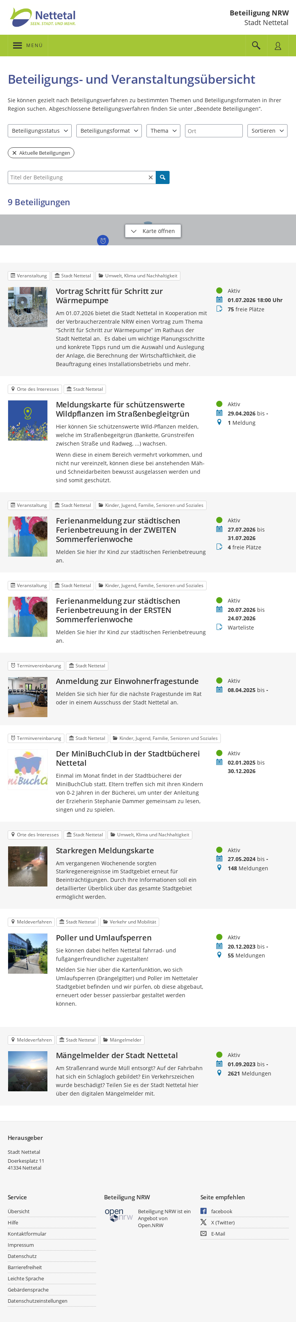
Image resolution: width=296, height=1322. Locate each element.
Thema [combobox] (159, 130)
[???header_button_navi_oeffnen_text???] (28, 45)
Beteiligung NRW (259, 12)
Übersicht (19, 1211)
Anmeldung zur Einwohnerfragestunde (127, 681)
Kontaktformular (27, 1233)
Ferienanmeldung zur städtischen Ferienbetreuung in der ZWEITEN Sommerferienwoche (118, 530)
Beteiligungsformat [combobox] (105, 130)
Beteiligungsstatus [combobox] (36, 130)
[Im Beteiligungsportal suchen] (256, 45)
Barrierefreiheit (25, 1267)
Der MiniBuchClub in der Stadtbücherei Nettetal (128, 758)
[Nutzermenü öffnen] (278, 45)
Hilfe (13, 1222)
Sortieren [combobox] (264, 130)
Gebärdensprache (28, 1289)
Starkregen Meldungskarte (105, 850)
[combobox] (214, 130)
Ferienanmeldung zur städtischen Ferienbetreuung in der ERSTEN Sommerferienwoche (118, 610)
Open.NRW (150, 1225)
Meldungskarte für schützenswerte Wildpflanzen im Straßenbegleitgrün (123, 409)
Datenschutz (22, 1256)
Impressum (21, 1244)
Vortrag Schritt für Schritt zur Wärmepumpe (109, 296)
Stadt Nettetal (24, 1151)
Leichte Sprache (26, 1278)
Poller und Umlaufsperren (104, 937)
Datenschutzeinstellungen (37, 1300)
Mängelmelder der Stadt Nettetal (117, 1055)
